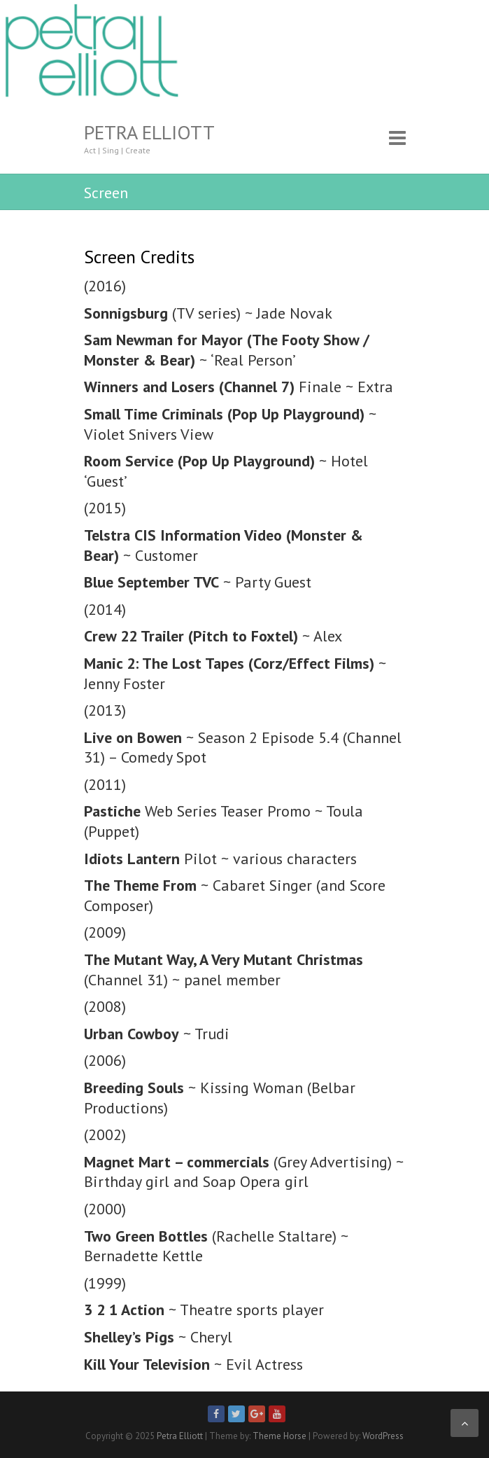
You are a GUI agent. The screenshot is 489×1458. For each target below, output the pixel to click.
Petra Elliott (149, 132)
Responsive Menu (397, 137)
